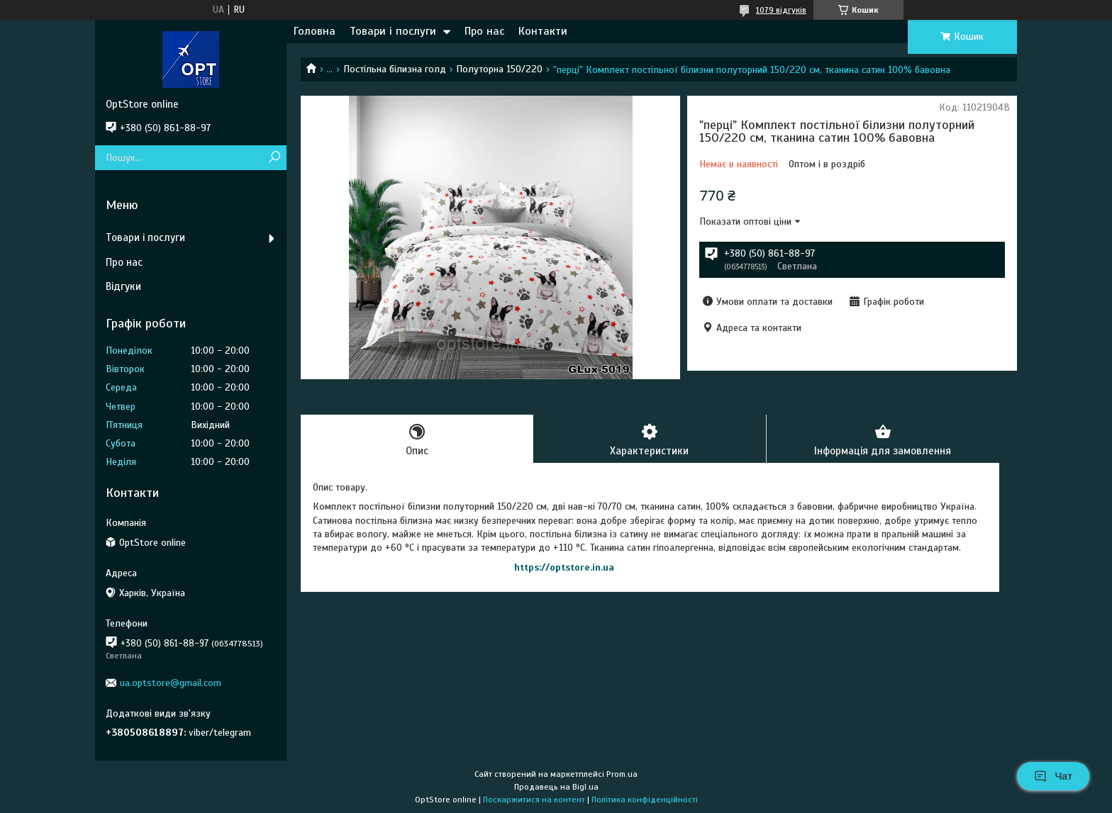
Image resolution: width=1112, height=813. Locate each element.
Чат (1053, 776)
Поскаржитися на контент (534, 799)
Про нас (484, 31)
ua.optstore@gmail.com (170, 683)
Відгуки (123, 286)
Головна (314, 31)
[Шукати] (274, 157)
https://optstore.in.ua (564, 567)
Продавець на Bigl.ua (556, 787)
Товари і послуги (393, 31)
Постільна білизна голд (394, 69)
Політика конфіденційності (644, 799)
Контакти (542, 31)
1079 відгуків (781, 10)
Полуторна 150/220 (499, 69)
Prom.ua (622, 774)
